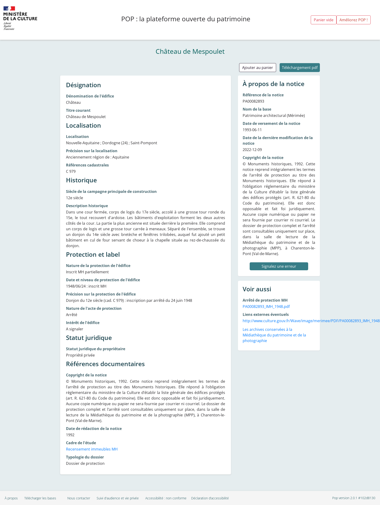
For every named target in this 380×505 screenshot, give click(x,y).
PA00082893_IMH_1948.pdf (266, 306)
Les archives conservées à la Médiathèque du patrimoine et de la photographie (274, 335)
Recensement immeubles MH (92, 449)
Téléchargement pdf (300, 67)
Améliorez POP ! (354, 19)
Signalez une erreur (279, 266)
